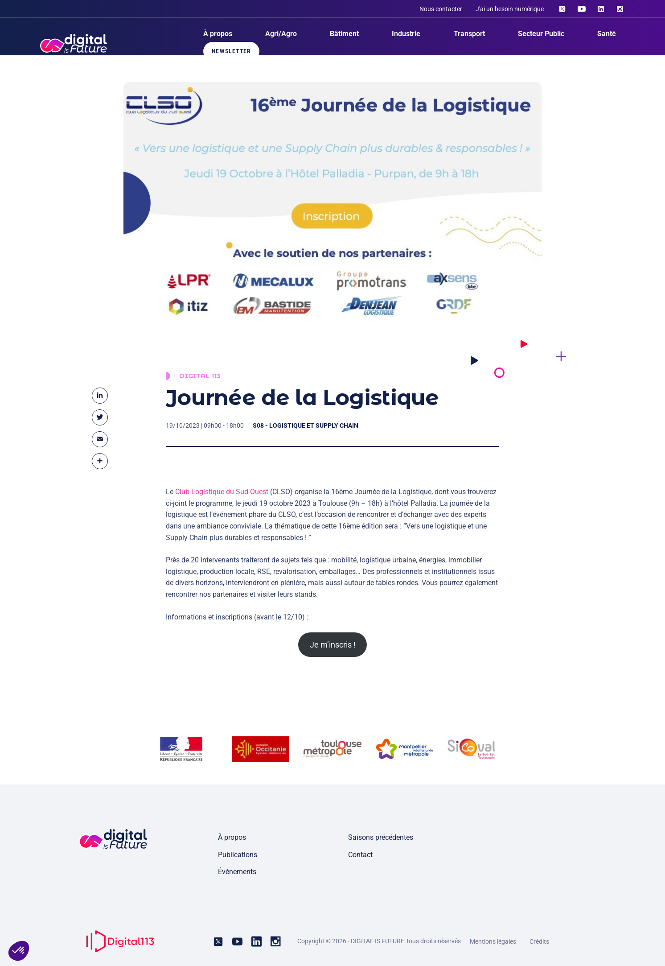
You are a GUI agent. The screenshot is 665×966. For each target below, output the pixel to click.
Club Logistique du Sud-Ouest (221, 497)
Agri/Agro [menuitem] (281, 33)
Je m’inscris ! (333, 644)
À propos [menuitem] (217, 33)
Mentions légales (493, 941)
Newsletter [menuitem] (231, 51)
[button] (18, 951)
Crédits (539, 941)
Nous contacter (440, 8)
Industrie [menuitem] (406, 33)
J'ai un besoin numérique (510, 8)
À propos (232, 837)
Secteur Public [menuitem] (541, 33)
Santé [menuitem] (606, 33)
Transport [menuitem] (469, 33)
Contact (360, 854)
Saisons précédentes (380, 837)
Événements (237, 871)
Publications (237, 854)
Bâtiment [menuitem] (344, 33)
